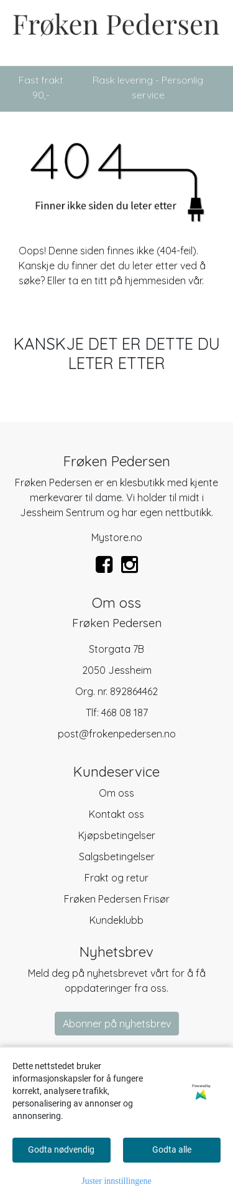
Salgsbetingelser (117, 856)
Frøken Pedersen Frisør (117, 899)
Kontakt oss (116, 814)
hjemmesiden (155, 280)
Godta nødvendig (61, 1149)
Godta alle (171, 1149)
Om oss (116, 793)
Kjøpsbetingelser (116, 835)
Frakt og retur (116, 877)
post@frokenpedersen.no (117, 733)
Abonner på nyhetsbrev (117, 1023)
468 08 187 (124, 712)
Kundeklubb (116, 920)
